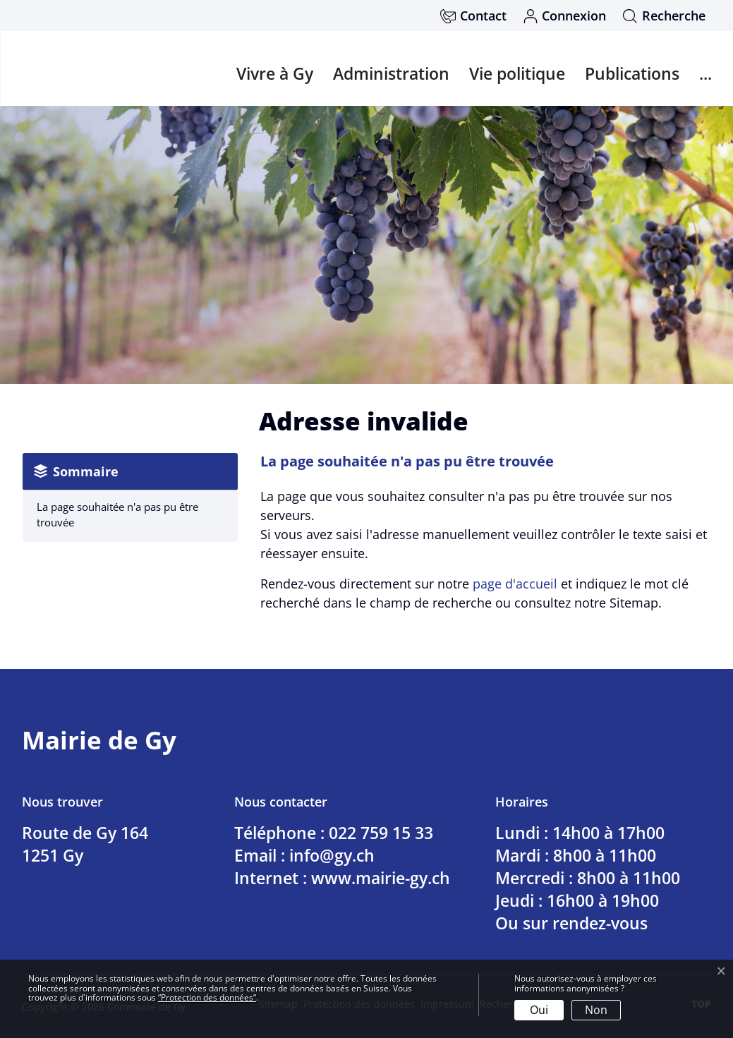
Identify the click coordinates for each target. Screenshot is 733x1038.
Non (596, 1010)
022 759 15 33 (381, 832)
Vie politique (517, 73)
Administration (391, 73)
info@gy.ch (332, 855)
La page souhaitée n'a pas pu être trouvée (117, 515)
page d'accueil (515, 583)
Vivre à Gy (274, 73)
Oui (539, 1010)
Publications (632, 73)
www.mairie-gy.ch (380, 878)
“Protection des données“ (207, 997)
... (705, 73)
